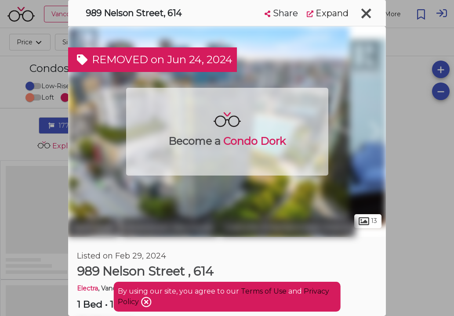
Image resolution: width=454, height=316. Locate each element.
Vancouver (94, 227)
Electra (87, 288)
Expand (328, 13)
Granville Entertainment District (288, 227)
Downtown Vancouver (170, 227)
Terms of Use (264, 291)
